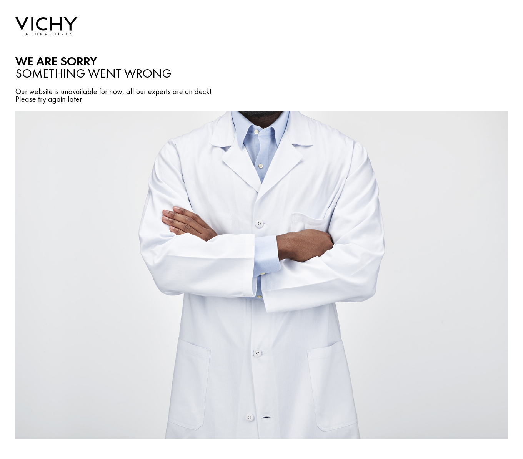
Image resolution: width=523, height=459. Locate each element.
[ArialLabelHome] (46, 27)
